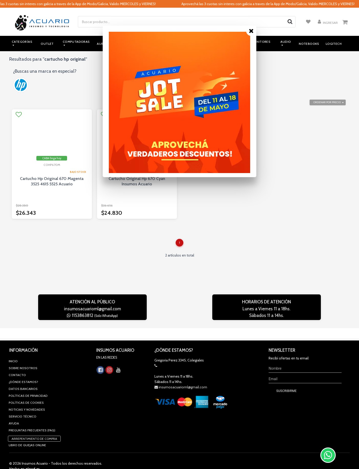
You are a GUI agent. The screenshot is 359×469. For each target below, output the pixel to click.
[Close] (251, 31)
